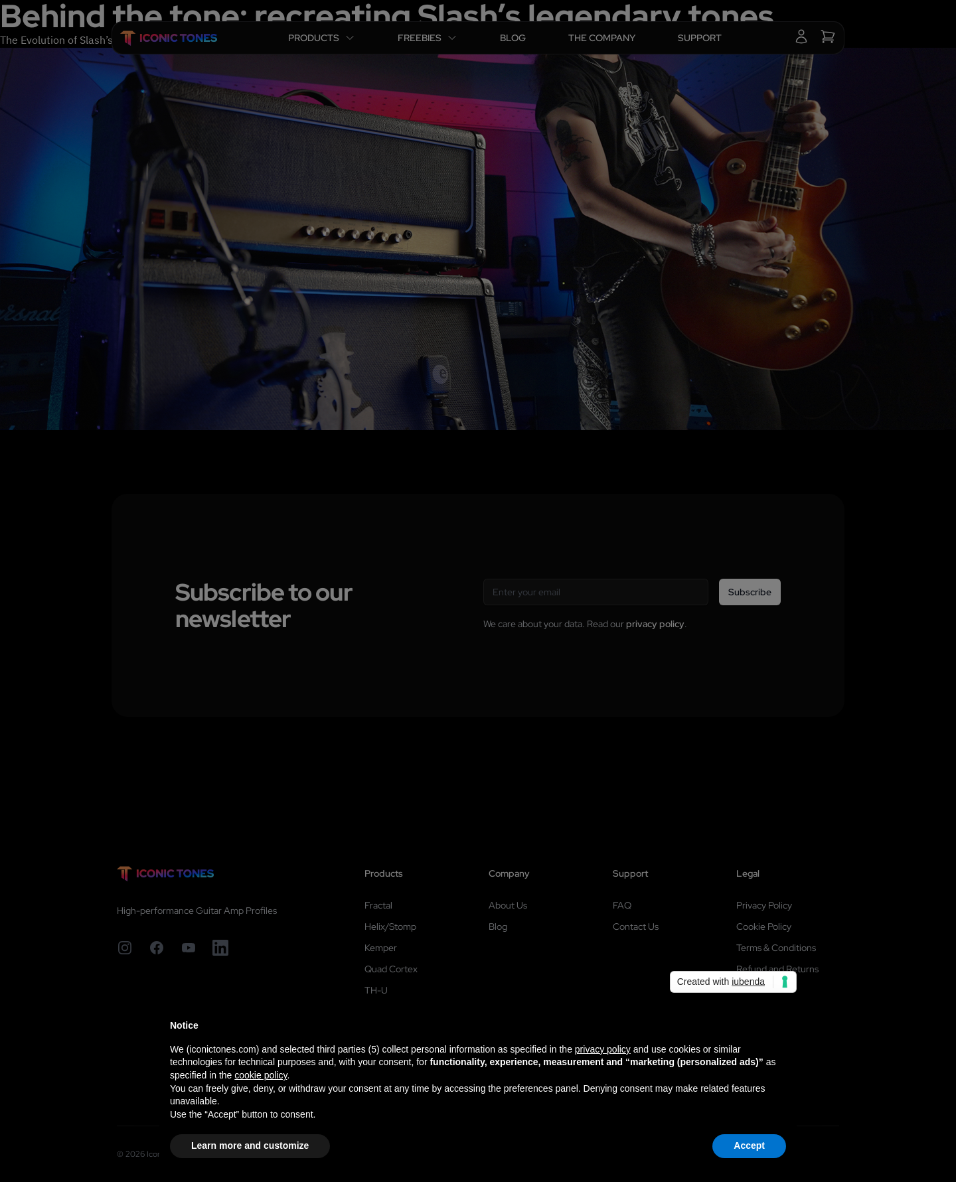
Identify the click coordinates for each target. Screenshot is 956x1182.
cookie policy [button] (260, 1075)
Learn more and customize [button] (250, 1145)
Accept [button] (749, 1145)
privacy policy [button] (603, 1049)
